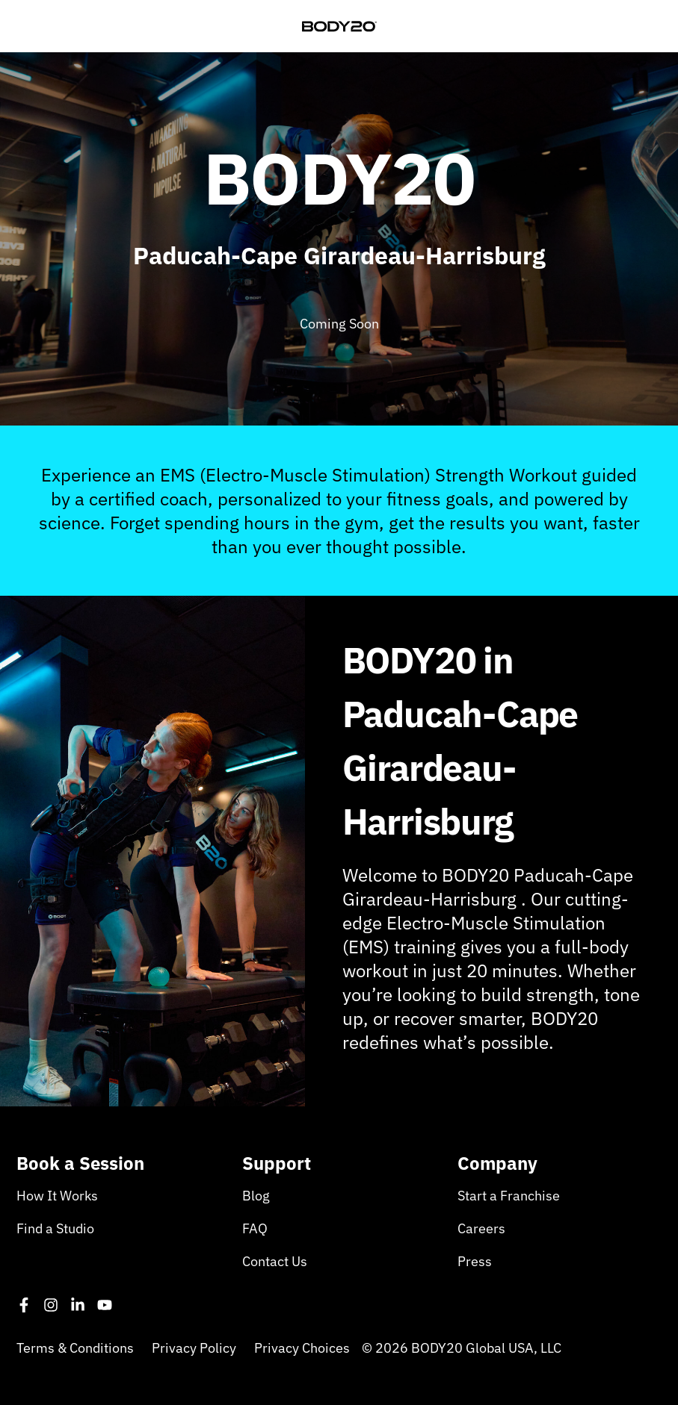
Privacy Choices (302, 1347)
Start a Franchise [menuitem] (508, 1195)
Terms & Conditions (75, 1347)
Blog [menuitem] (256, 1195)
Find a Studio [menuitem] (55, 1228)
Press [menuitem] (474, 1261)
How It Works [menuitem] (57, 1195)
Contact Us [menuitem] (274, 1261)
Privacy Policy (194, 1347)
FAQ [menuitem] (255, 1228)
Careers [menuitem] (481, 1228)
